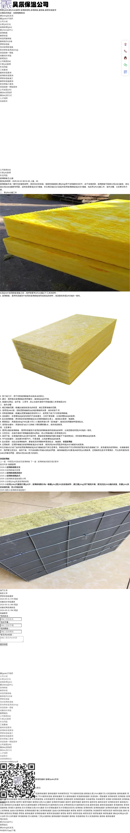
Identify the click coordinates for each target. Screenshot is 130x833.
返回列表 (4, 464)
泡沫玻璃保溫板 (6, 47)
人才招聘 (4, 98)
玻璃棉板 (4, 33)
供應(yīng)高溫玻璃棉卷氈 (14, 481)
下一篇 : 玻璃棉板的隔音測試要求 (45, 461)
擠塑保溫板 (4, 44)
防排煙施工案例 (6, 84)
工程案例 (4, 70)
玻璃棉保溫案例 (6, 75)
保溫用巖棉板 (5, 38)
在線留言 (4, 101)
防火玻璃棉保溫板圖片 (13, 490)
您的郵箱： (5, 628)
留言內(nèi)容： (7, 635)
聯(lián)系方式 (6, 95)
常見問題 (4, 67)
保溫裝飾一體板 (6, 53)
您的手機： (5, 622)
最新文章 (4, 593)
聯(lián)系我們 (6, 92)
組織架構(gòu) (6, 27)
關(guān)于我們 (6, 18)
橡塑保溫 (4, 36)
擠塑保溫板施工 (6, 78)
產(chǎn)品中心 (6, 30)
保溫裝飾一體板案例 (8, 87)
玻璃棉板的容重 (10, 470)
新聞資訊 (4, 58)
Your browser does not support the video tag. (65, 135)
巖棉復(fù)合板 (6, 41)
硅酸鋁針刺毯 (5, 55)
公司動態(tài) (5, 61)
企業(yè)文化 (5, 24)
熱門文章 (4, 590)
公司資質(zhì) (5, 90)
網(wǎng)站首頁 (6, 16)
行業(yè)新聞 (5, 64)
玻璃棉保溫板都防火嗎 (13, 479)
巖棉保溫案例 (5, 73)
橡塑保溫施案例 (6, 81)
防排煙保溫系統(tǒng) (9, 50)
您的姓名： (5, 616)
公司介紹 (4, 21)
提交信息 (3, 644)
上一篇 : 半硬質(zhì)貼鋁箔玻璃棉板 (15, 461)
